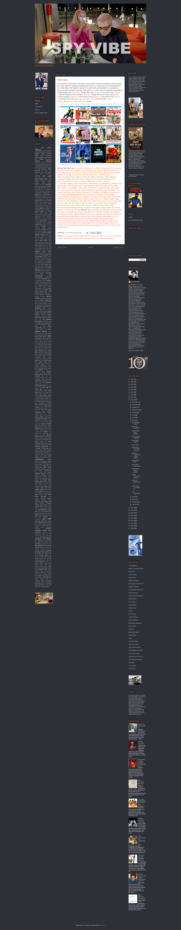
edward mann (38, 267)
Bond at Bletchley (87, 170)
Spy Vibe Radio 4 (71, 199)
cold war (43, 221)
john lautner (38, 349)
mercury (43, 401)
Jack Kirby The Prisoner (94, 194)
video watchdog (43, 568)
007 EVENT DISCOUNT (136, 465)
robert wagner (44, 486)
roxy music (48, 491)
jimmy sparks (43, 344)
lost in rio (46, 377)
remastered (44, 475)
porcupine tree (38, 466)
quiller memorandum (45, 470)
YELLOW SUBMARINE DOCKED (141, 801)
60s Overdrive (112, 201)
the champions (39, 540)
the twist (42, 549)
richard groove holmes (45, 478)
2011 (132, 523)
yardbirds (37, 581)
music (49, 423)
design (37, 251)
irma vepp (41, 324)
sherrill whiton (43, 505)
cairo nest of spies (47, 206)
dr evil (41, 258)
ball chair (42, 184)
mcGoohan (44, 400)
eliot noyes (43, 270)
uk (50, 558)
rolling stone (48, 489)
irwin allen (47, 324)
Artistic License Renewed (136, 568)
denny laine (48, 248)
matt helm (40, 397)
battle (42, 188)
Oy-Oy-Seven (77, 175)
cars (38, 209)
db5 (36, 245)
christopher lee (40, 217)
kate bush (46, 358)
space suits (38, 513)
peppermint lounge (39, 451)
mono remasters (47, 415)
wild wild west (47, 577)
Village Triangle (108, 199)
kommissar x (48, 363)
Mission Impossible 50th (69, 212)
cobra (49, 219)
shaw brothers (39, 503)
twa (50, 556)
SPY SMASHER (136, 492)
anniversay (48, 173)
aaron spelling (38, 164)
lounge (37, 380)
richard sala (38, 481)
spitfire (49, 515)
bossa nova (41, 197)
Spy (105, 170)
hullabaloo (48, 317)
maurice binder (44, 398)
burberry (37, 205)
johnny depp (41, 352)
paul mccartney (42, 448)
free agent (42, 289)
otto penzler (48, 438)
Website (37, 100)
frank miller (38, 286)
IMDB (36, 103)
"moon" (36, 147)
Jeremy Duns (132, 608)
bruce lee (42, 202)
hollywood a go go (41, 316)
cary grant (43, 209)
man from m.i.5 (47, 384)
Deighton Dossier (134, 580)
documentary (39, 256)
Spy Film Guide (93, 210)
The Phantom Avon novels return (74, 221)
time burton (45, 553)
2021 (132, 392)
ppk (50, 466)
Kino (93, 90)
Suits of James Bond (135, 647)
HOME (131, 217)
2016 (132, 510)
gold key (49, 306)
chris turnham (42, 216)
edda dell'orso (41, 264)
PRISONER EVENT (135, 441)
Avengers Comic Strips (92, 208)
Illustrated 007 (133, 599)
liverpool (37, 376)
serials (69, 238)
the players (43, 543)
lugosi (36, 382)
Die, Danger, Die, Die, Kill (136, 583)
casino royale (39, 211)
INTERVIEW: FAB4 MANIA (135, 470)
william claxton (39, 578)
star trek (41, 522)
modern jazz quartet (45, 414)
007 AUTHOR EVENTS (136, 437)
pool (44, 464)
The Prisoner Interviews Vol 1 (85, 168)
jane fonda (38, 335)
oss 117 (106, 236)
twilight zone (42, 558)
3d (42, 150)
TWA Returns (93, 183)
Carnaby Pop (113, 192)
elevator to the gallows (46, 269)
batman (49, 186)
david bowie (43, 240)
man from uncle (40, 386)
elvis (47, 270)
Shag (130, 638)
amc (42, 172)
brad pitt (37, 199)
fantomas (48, 277)
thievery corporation (46, 550)
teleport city (45, 533)
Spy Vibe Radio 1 (88, 203)
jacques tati (43, 329)
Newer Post (62, 247)
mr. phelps (42, 421)
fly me (36, 285)
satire (49, 494)
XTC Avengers (87, 205)
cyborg (93, 236)
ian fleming (47, 319)
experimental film (43, 275)
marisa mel (41, 392)
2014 (132, 515)
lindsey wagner (47, 374)
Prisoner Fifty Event (86, 179)
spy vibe (75, 238)
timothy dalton (43, 555)
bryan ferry (38, 203)
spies (37, 515)
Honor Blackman (45, 155)
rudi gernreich (47, 492)
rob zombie (45, 483)
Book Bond (132, 571)
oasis (49, 431)
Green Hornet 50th (84, 212)
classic (81, 236)
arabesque (38, 176)
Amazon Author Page (41, 113)
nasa (36, 426)
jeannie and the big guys (45, 339)
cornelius (37, 228)
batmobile (37, 188)
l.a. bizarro (48, 365)
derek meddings (47, 250)
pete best (46, 453)
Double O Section (134, 586)
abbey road (45, 164)
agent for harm (46, 167)
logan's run (45, 376)
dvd (97, 236)
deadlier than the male (44, 245)
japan (49, 335)
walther (41, 572)
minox (49, 409)
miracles (37, 411)
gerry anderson (45, 300)
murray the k (38, 423)
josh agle (45, 354)
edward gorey (48, 266)
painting (46, 443)
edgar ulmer (41, 266)
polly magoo (38, 464)
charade (37, 214)
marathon (45, 389)
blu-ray (65, 236)
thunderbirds (109, 238)
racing (36, 472)
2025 (132, 381)
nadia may (37, 425)
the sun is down (44, 547)
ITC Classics (132, 602)
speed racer (48, 513)
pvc (36, 470)
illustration (38, 321)
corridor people (46, 228)
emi (50, 270)
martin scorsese (39, 393)
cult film (87, 236)
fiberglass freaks (39, 282)
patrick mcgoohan (41, 446)
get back (42, 302)
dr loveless (47, 258)
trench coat (38, 556)
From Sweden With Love (136, 590)
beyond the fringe (44, 191)
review (45, 476)
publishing (43, 469)
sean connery (40, 496)
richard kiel (38, 480)
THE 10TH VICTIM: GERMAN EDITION (141, 858)
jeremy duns (47, 341)
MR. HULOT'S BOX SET (141, 782)
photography (39, 459)
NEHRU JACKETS (141, 819)
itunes (44, 327)
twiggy (36, 558)
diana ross (45, 253)
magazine (48, 382)
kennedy (46, 360)
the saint (46, 545)
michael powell (43, 404)
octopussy (45, 433)
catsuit (41, 213)
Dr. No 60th (67, 175)
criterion (44, 232)
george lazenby (46, 298)
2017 (132, 507)
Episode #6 (75, 97)
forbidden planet (43, 285)
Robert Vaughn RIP (107, 208)
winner (46, 580)
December (135, 402)
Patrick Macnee (43, 161)
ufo (48, 558)
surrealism (48, 528)
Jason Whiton (135, 281)
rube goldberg (38, 492)
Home (90, 247)
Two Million (96, 192)
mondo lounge (38, 415)
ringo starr (38, 483)
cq (47, 229)
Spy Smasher (98, 170)
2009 (132, 528)
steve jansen (38, 524)
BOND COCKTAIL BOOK (136, 476)
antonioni (37, 175)
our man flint (44, 439)
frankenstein (38, 288)
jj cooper (49, 344)
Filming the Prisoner (66, 214)
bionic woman (42, 192)
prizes (49, 467)
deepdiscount (42, 248)
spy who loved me (41, 521)
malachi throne (39, 384)
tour (50, 555)
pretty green (38, 467)
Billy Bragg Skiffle (73, 194)
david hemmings (43, 242)
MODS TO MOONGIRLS (141, 726)
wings (42, 580)
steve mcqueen (84, 238)
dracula (49, 261)
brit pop (45, 200)
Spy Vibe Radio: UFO (86, 99)
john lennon (39, 351)
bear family (37, 189)
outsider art (43, 441)
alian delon (45, 170)
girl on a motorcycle (45, 305)
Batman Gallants (83, 199)
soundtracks (42, 510)
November (135, 404)
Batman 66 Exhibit (72, 179)
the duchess (47, 540)
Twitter (142, 175)
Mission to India (80, 177)
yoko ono (37, 583)
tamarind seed (47, 532)
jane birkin (48, 333)
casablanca (48, 209)
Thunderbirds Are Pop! (72, 210)
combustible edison (40, 223)
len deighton (39, 369)
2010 (132, 525)
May (133, 420)
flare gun (49, 283)
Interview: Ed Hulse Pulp (70, 181)
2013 (132, 518)
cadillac (40, 206)
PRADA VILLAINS (141, 742)
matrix (36, 397)
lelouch (49, 368)
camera (37, 208)
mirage (43, 411)
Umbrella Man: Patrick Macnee (91, 216)
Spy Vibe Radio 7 (110, 190)
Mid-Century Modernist (135, 623)
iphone (36, 324)
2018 (132, 400)
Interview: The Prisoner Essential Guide (96, 197)
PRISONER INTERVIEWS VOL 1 (136, 449)
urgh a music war (46, 560)
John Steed (39, 157)
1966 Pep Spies (98, 205)
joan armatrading (39, 346)
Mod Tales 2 (75, 216)
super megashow (46, 527)
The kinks (48, 162)
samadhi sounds (43, 494)
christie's (49, 216)
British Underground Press (105, 168)
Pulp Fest (131, 629)
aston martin (46, 176)
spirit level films (43, 515)
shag (50, 501)
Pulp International (134, 632)
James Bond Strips (101, 203)
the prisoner (39, 545)
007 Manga (72, 225)
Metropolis (48, 159)
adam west (40, 166)
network (37, 428)
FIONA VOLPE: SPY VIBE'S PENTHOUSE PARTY (142, 878)
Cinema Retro (47, 152)
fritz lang (48, 289)
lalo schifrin (41, 366)
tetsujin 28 (37, 537)
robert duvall (42, 484)
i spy (40, 319)
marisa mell (48, 392)
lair (36, 366)
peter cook (44, 454)
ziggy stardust (45, 586)
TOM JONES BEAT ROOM (135, 432)
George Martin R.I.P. (88, 223)
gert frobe (37, 302)
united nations (38, 560)
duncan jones (43, 262)
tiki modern (38, 553)
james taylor (42, 333)
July (133, 415)
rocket (41, 487)
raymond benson (40, 473)
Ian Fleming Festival (93, 221)
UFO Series (132, 668)
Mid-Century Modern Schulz (73, 186)
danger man (44, 234)
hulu (36, 319)
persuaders (40, 453)
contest (44, 226)
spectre (43, 513)
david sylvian (41, 243)
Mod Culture (132, 626)
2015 (132, 513)
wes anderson (38, 574)
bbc (45, 188)
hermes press (40, 314)
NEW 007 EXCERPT (136, 427)
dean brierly (45, 247)
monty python (39, 417)
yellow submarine (46, 581)
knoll (42, 363)
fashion (44, 279)
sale (64, 238)
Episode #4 (88, 94)
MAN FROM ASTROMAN (136, 487)
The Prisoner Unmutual (135, 659)
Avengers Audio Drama (87, 181)
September (135, 410)
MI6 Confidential (133, 620)
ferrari (44, 280)
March (134, 499)
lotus (43, 379)
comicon (37, 226)
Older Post (118, 247)
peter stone (42, 457)
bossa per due (47, 197)
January (134, 504)
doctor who (48, 255)
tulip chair (44, 556)
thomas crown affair (97, 238)
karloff (41, 358)
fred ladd (44, 288)
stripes (36, 525)
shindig (49, 505)
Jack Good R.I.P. (67, 190)
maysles (40, 400)
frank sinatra (47, 286)
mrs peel (48, 421)
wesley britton (47, 574)
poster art (46, 466)
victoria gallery (43, 566)
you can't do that (45, 583)
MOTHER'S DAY (135, 461)
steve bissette (47, 522)
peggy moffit (42, 449)
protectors (37, 469)
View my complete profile (136, 350)
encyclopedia (38, 272)
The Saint (131, 662)
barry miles (44, 186)
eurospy (49, 273)
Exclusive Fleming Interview (73, 208)
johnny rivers (47, 352)
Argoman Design (107, 221)
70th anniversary (47, 150)
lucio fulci (49, 380)
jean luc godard (44, 338)
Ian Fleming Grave (99, 214)
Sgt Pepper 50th (85, 201)
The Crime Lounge (134, 653)
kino (101, 236)
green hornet (47, 308)
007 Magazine (133, 565)
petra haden (48, 457)
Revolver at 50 (112, 214)
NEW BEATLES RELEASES (141, 896)
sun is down (42, 525)
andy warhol (47, 172)
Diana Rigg (40, 154)
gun (45, 309)
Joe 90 (131, 611)
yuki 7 (40, 586)
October (134, 407)
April (133, 496)
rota (44, 491)
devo (40, 253)
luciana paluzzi (43, 380)
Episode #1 (76, 92)
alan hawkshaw (42, 169)
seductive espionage (40, 500)
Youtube (37, 110)
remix (49, 475)
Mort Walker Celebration (95, 177)
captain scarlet (44, 208)
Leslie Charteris (133, 617)
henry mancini (47, 312)
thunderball (38, 552)
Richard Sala (132, 635)
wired (50, 580)
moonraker (38, 418)
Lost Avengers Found (106, 210)
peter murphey (43, 456)
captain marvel (73, 236)
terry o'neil (48, 535)
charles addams (43, 214)
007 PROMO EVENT (135, 423)
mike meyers (44, 407)
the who (47, 549)
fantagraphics (39, 277)
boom (46, 196)
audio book (43, 180)
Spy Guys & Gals (134, 644)
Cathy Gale (38, 152)
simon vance (43, 506)
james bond (41, 331)
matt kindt (46, 397)
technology (38, 533)
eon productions (46, 272)
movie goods (44, 420)
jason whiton (47, 336)
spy (36, 516)
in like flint (45, 321)
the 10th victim (44, 537)
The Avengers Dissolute (135, 650)
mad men (41, 382)
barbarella (48, 184)
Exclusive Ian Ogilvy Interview (95, 218)
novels (45, 432)
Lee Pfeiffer (39, 159)
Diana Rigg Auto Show (99, 225)
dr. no (44, 261)
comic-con (48, 224)
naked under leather (46, 425)
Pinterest (133, 176)
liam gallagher (46, 371)
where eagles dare (40, 575)
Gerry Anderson (133, 593)
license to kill (39, 373)
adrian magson (38, 167)
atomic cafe (48, 178)
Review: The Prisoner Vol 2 (72, 197)
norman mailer (38, 431)
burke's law (42, 205)
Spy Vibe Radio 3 (73, 201)
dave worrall (43, 239)
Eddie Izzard (83, 188)
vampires (47, 561)
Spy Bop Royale (133, 641)
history (49, 314)
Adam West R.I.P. (96, 199)
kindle (40, 362)
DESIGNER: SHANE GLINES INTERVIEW (142, 762)
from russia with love (43, 291)
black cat (49, 192)
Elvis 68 (83, 194)
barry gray (37, 186)
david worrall (48, 243)
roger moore (39, 489)
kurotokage (42, 365)
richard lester (47, 480)
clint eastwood (43, 219)
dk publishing (41, 255)
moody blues (48, 417)
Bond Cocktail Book (73, 170)
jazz (39, 338)
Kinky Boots (47, 157)
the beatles (47, 539)
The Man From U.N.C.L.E (136, 656)
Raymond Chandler (40, 162)
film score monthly (42, 283)
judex (49, 354)
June (133, 417)
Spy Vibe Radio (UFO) (90, 175)
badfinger (43, 183)
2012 (132, 520)
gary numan (43, 293)
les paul (46, 369)
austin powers (46, 181)
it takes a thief (43, 325)
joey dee (46, 346)
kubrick (37, 365)
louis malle (48, 379)
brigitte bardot (39, 200)
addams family (47, 166)
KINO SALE (135, 445)
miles (39, 409)
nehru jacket (43, 426)
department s (38, 250)
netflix (49, 426)
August (134, 412)
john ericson (42, 347)
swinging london (41, 530)
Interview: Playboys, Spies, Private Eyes (74, 183)
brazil (44, 199)
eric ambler (39, 273)
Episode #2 (98, 92)
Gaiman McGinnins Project (83, 214)
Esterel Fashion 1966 (76, 218)
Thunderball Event (68, 177)
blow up (41, 194)
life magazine (47, 373)
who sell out (39, 577)
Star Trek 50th (97, 212)
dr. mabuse (38, 261)
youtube (46, 585)
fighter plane (46, 282)
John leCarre (132, 614)
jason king (38, 336)
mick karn (40, 406)
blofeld (37, 194)
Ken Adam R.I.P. (74, 223)
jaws (36, 338)
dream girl (37, 262)
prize (45, 467)
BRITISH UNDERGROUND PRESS (136, 455)
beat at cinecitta (45, 189)
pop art (48, 464)
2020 (132, 394)
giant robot (38, 303)
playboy (44, 462)
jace (48, 327)
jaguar (49, 329)
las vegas (41, 368)
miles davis (44, 409)
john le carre (47, 349)
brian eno (48, 199)
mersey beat (48, 401)
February (135, 502)
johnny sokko (38, 354)
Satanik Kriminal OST (99, 201)
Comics (105, 223)
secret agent (46, 498)
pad (42, 443)
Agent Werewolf (88, 186)
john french (48, 347)
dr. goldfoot (48, 259)
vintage (40, 569)
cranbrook (44, 231)
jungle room (45, 355)
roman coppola (39, 491)
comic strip (42, 224)
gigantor (45, 303)
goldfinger (38, 308)
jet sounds (37, 344)
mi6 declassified (40, 403)
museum (44, 423)
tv (48, 556)
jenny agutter (38, 341)
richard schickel (47, 481)
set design (45, 501)
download (37, 258)
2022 (132, 389)
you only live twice (43, 584)
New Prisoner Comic (79, 172)
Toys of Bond (132, 665)
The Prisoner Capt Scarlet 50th (99, 188)
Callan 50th (99, 190)
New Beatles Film (109, 216)
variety (41, 563)
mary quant (42, 395)
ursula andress (39, 561)
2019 (132, 397)
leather (45, 368)
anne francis (39, 173)
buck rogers (47, 203)
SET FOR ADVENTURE (136, 220)
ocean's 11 (38, 433)
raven (41, 472)
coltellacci (49, 221)
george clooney (40, 296)
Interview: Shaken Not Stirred (84, 190)
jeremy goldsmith (39, 343)
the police (49, 543)
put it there (48, 469)
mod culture (47, 412)
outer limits (113, 236)
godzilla (44, 306)
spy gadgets (43, 516)
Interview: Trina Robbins (69, 188)
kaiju (44, 357)
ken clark (41, 360)
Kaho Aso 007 (86, 192)
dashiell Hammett (46, 236)
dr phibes (42, 259)
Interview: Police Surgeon (72, 205)
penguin (49, 449)
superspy (37, 528)
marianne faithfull (42, 390)
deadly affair (38, 247)
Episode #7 (97, 97)
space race (48, 511)
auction (37, 180)
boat (40, 196)
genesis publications (45, 294)
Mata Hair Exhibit (101, 186)
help (41, 312)
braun (40, 199)
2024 (132, 384)
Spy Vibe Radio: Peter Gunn (76, 101)
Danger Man (132, 577)
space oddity (41, 511)
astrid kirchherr (39, 178)
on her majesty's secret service (43, 435)
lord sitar (42, 377)
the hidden (45, 542)
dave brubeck (39, 237)
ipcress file (48, 323)
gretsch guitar (39, 309)
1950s (49, 148)
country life (37, 229)
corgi (50, 226)
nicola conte (47, 430)
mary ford (45, 393)
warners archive (47, 572)
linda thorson (39, 374)
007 (42, 148)
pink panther (43, 461)
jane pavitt (44, 335)
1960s (38, 150)
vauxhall (45, 563)
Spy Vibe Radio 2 (75, 203)
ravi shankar (47, 472)
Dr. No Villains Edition (94, 172)
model (36, 414)
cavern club (47, 213)
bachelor (37, 183)
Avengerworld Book (83, 225)
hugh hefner (41, 317)
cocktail (37, 221)
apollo (44, 175)
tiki (50, 552)
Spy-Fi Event (76, 192)
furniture (37, 293)
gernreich (37, 300)
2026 (132, 379)
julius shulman (38, 355)
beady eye (48, 188)
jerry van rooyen (47, 343)
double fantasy (47, 256)
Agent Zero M (66, 172)
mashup (49, 395)
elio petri (37, 270)
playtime (49, 462)
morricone (45, 418)
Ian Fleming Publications (136, 596)
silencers (37, 506)
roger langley (47, 487)
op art (46, 436)
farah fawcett (38, 278)
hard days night (43, 311)
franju (49, 285)
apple (49, 175)
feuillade (48, 280)
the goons (38, 542)
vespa (41, 564)
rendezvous (38, 476)
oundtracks (37, 439)
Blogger (102, 925)
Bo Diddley (104, 192)
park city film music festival (44, 444)
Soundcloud (38, 106)
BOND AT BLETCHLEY (136, 482)
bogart (43, 196)
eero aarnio (45, 267)
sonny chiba (43, 508)
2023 (132, 387)
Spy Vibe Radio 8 (104, 183)
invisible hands (41, 323)
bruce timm (48, 202)
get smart (48, 302)
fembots (39, 280)
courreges (44, 229)
